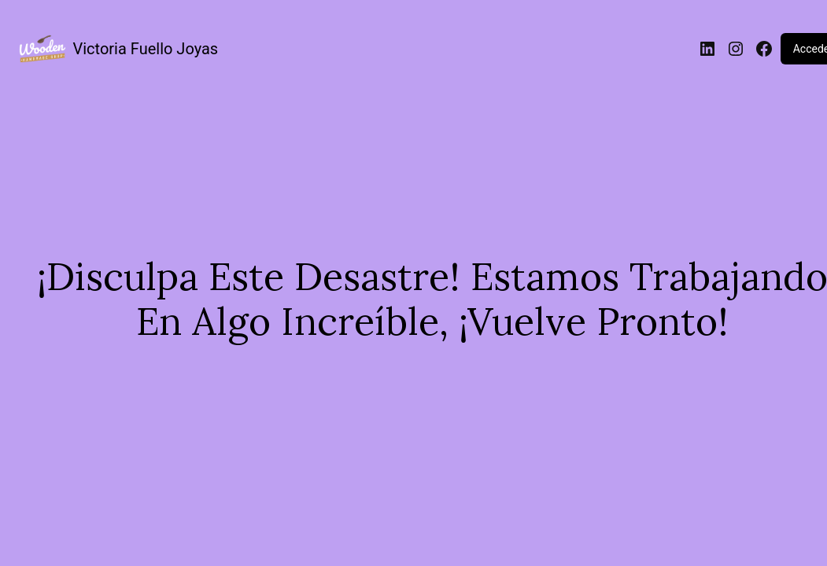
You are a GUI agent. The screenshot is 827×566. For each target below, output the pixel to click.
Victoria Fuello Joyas (146, 48)
